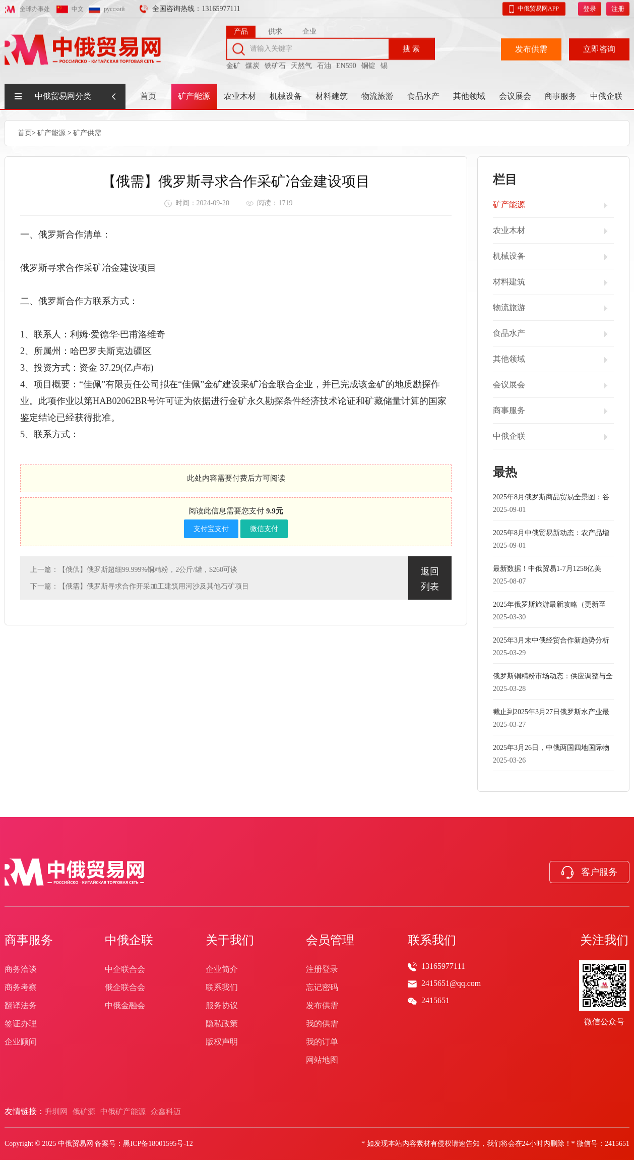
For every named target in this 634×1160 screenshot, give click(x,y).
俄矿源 (84, 1112)
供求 (275, 29)
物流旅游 (377, 96)
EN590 (346, 63)
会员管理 (330, 940)
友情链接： (25, 1111)
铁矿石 (275, 63)
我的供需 (322, 1023)
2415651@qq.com (451, 983)
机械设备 (286, 96)
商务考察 (21, 987)
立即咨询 (599, 46)
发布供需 (531, 46)
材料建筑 (331, 96)
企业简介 (222, 969)
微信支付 (264, 528)
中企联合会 (125, 969)
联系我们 (222, 987)
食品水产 (423, 96)
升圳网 (56, 1112)
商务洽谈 (21, 969)
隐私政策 (222, 1023)
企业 (309, 29)
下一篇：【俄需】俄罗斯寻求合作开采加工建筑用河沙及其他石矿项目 (139, 586)
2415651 (435, 1000)
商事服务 (560, 96)
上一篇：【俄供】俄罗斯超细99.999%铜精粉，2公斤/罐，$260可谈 (133, 569)
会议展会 (515, 96)
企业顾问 (21, 1041)
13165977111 (443, 966)
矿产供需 (87, 132)
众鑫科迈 (166, 1112)
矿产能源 (194, 96)
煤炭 (252, 63)
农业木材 (240, 96)
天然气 (301, 63)
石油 (324, 63)
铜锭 (368, 63)
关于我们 (230, 940)
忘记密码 (322, 987)
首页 (148, 96)
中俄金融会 (125, 1005)
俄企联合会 (125, 987)
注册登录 (322, 969)
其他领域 (469, 96)
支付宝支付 (211, 528)
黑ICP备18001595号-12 (158, 1143)
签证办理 (21, 1023)
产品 (241, 29)
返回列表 (430, 578)
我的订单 (322, 1041)
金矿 (233, 63)
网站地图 (322, 1060)
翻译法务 (21, 1005)
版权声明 (222, 1041)
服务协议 (222, 1005)
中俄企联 (606, 96)
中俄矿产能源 (123, 1112)
